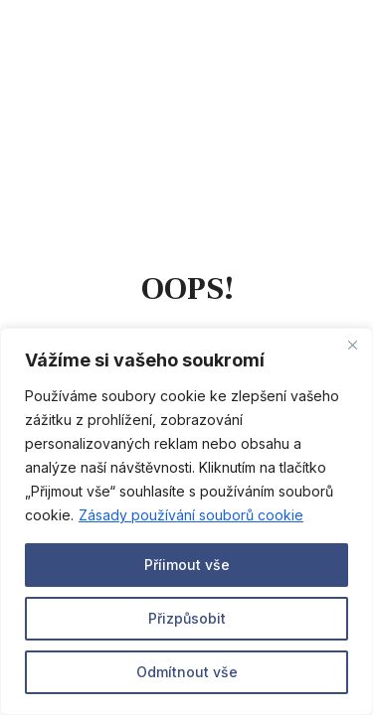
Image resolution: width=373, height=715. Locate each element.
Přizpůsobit (187, 618)
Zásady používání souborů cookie (191, 514)
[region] (186, 521)
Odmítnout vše (187, 671)
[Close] (352, 345)
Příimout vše (187, 564)
